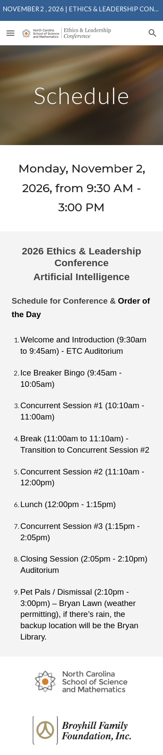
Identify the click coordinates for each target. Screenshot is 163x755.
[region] (81, 10)
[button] (10, 33)
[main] (81, 95)
